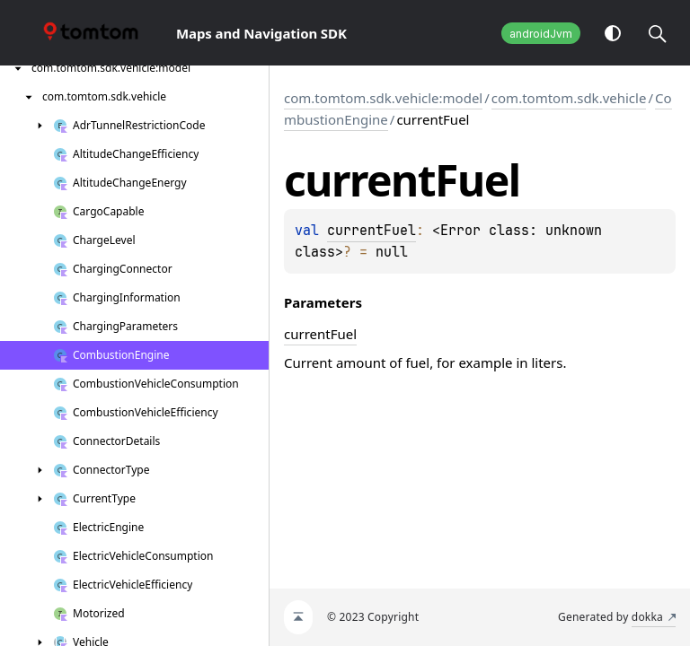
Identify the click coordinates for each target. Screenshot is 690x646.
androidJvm (540, 33)
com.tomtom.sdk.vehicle (569, 98)
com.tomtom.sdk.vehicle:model (383, 98)
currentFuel (371, 231)
